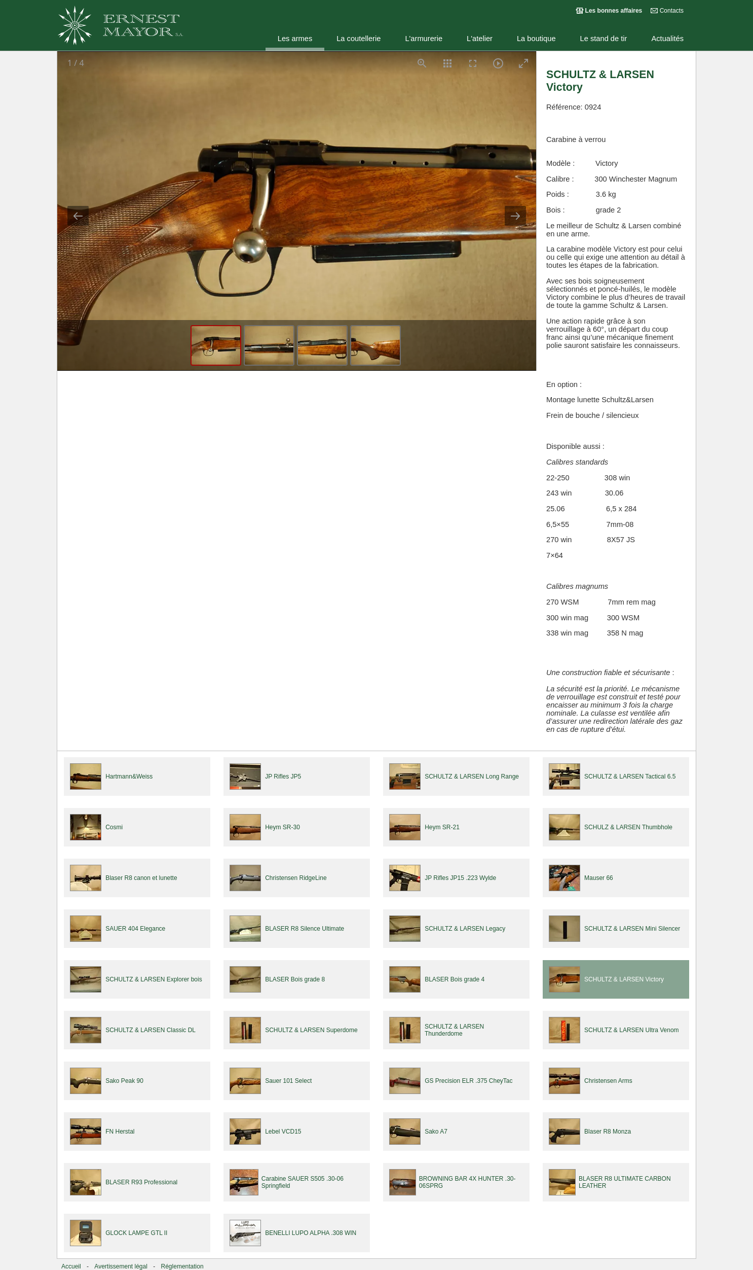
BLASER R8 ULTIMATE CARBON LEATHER (625, 1182)
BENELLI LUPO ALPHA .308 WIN (310, 1233)
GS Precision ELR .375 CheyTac (468, 1080)
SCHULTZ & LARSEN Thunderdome (454, 1030)
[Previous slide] (78, 216)
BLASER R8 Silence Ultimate (304, 928)
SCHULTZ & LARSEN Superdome (311, 1030)
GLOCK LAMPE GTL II (136, 1233)
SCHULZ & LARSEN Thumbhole (628, 827)
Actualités (667, 38)
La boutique (536, 38)
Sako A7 (436, 1131)
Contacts (672, 10)
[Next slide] (515, 216)
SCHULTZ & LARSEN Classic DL (150, 1030)
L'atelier (480, 38)
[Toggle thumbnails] (447, 63)
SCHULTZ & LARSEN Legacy (465, 928)
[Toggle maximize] (523, 63)
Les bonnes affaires (614, 10)
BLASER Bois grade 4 (454, 979)
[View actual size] (422, 63)
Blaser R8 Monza (607, 1131)
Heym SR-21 (442, 827)
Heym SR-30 (282, 827)
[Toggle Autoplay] (498, 63)
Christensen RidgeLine (295, 877)
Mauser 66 (598, 877)
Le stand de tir (603, 38)
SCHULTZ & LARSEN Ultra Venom (631, 1030)
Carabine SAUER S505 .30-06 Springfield (302, 1182)
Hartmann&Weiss (129, 776)
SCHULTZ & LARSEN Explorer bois (153, 979)
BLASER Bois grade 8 (295, 979)
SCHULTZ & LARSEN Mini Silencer (632, 928)
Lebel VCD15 (283, 1131)
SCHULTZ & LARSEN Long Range (472, 776)
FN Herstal (119, 1131)
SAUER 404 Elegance (135, 928)
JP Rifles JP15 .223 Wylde (460, 877)
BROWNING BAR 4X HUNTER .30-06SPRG (467, 1182)
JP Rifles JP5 (283, 776)
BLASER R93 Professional (141, 1182)
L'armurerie (423, 38)
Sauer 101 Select (288, 1080)
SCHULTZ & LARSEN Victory (624, 979)
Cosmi (114, 827)
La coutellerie (358, 38)
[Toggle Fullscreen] (472, 63)
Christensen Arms (608, 1080)
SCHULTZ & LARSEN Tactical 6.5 (629, 776)
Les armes (295, 38)
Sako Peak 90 (124, 1080)
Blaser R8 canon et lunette (141, 877)
